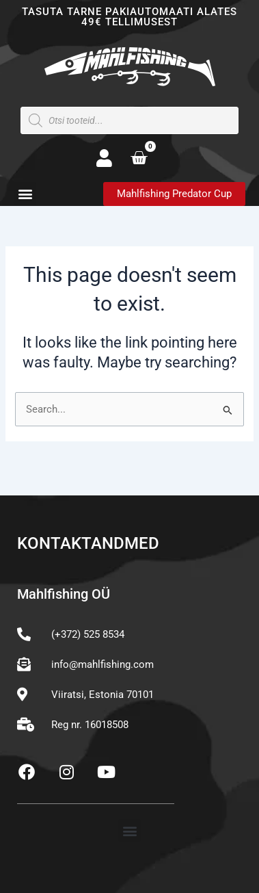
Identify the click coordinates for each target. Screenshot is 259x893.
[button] (25, 193)
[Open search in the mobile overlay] (129, 120)
